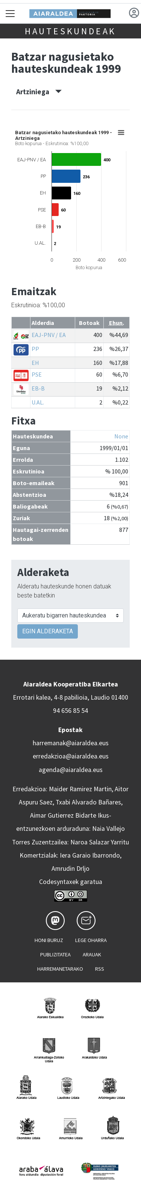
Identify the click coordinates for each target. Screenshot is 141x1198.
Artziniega (39, 91)
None (121, 436)
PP (35, 348)
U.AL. (38, 402)
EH (35, 362)
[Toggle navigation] (10, 13)
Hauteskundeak (70, 31)
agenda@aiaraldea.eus (71, 770)
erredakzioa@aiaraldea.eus (71, 756)
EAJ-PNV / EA (49, 335)
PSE (37, 374)
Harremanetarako (60, 968)
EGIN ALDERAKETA (47, 631)
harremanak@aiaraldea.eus (71, 743)
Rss (99, 968)
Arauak (92, 954)
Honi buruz (49, 940)
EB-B (38, 388)
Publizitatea (55, 954)
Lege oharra (91, 940)
